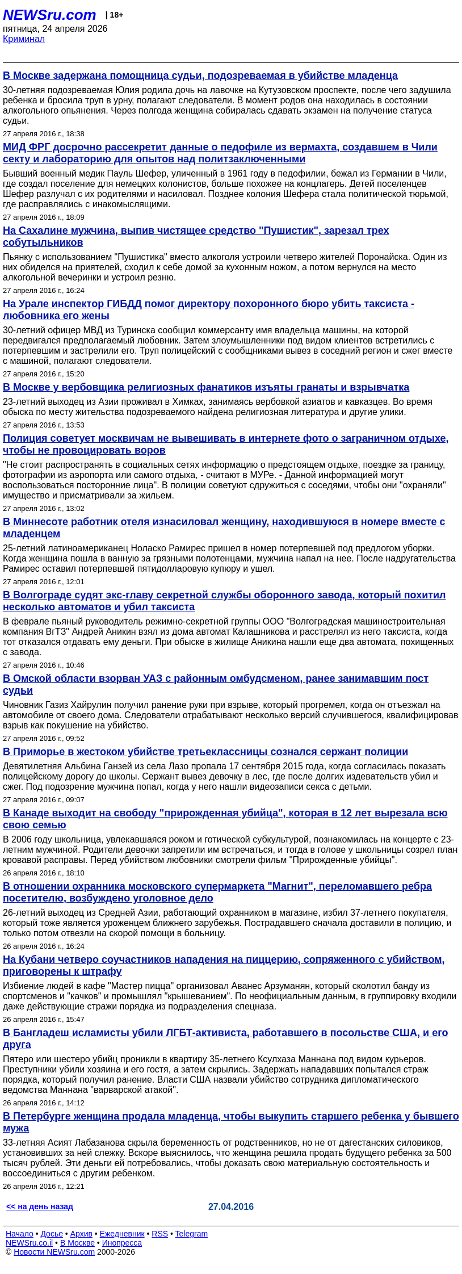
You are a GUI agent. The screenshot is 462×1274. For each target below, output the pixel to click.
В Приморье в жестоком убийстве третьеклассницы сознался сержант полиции (205, 751)
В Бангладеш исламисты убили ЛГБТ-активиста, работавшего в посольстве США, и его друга (225, 1038)
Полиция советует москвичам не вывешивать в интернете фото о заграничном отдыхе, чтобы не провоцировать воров (226, 444)
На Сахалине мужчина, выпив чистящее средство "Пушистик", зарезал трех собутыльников (196, 236)
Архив (81, 1233)
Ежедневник (122, 1233)
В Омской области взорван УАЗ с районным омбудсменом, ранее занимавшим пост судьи (216, 684)
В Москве (77, 1242)
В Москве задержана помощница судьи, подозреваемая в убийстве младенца (200, 75)
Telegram (191, 1233)
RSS (160, 1233)
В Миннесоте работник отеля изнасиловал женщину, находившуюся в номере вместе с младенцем (224, 527)
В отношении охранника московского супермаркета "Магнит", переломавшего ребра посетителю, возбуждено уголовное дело (217, 892)
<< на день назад (39, 1206)
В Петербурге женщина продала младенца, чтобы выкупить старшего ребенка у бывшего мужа (231, 1122)
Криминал (24, 39)
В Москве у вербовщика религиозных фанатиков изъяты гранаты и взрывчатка (206, 387)
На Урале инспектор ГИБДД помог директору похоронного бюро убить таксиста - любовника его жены (208, 309)
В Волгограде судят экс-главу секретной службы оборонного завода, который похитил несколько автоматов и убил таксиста (224, 601)
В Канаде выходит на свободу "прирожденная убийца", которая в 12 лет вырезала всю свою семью (225, 819)
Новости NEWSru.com (54, 1251)
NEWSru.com (49, 14)
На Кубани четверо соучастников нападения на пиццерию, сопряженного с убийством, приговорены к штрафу (224, 965)
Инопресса (122, 1242)
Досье (51, 1233)
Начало (19, 1233)
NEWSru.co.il (29, 1242)
